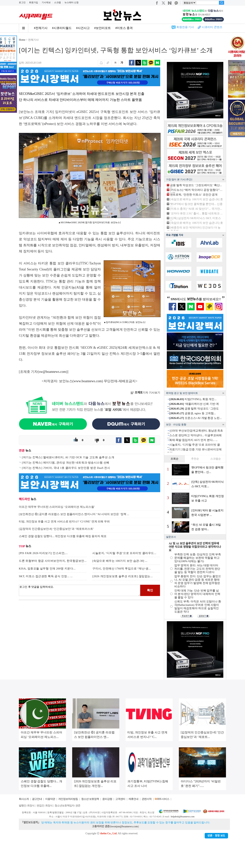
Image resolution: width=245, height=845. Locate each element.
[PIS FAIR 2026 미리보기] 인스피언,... (43, 553)
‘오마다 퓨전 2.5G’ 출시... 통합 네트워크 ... (196, 213)
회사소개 (24, 799)
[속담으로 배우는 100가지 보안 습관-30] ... (119, 560)
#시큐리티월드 (62, 28)
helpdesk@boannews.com (182, 816)
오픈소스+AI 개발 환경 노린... (195, 417)
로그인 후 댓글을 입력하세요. (79, 590)
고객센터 (120, 799)
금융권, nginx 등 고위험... (192, 413)
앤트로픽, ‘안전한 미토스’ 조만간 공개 (194, 194)
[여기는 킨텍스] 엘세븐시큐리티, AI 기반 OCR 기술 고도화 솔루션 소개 (68, 457)
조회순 (174, 458)
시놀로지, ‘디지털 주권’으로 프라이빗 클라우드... (124, 553)
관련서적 (147, 799)
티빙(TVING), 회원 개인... (192, 399)
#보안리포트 (102, 28)
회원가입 (33, 2)
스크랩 (57, 2)
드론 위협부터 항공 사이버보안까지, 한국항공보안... (53, 560)
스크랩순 (215, 458)
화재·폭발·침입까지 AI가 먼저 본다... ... (193, 440)
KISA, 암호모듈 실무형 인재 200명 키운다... (47, 568)
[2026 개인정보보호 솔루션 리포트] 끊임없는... (122, 576)
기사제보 (46, 2)
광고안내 (37, 799)
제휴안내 (133, 799)
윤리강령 (107, 799)
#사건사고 (83, 28)
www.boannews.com (88, 381)
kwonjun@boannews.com (124, 826)
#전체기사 (40, 28)
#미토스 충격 (124, 28)
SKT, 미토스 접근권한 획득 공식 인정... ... (46, 576)
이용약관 (50, 799)
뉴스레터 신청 (71, 2)
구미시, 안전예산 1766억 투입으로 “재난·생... (121, 568)
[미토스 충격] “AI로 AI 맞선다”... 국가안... (196, 208)
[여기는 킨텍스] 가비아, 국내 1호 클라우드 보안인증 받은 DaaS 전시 (66, 467)
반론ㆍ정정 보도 (216, 835)
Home (22, 39)
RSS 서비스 (163, 799)
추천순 (195, 458)
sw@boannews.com (52, 372)
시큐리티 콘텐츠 (212, 27)
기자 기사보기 (145, 392)
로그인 (22, 2)
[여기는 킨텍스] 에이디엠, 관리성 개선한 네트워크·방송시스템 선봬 (65, 462)
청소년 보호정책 (90, 799)
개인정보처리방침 (68, 799)
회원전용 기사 (185, 27)
